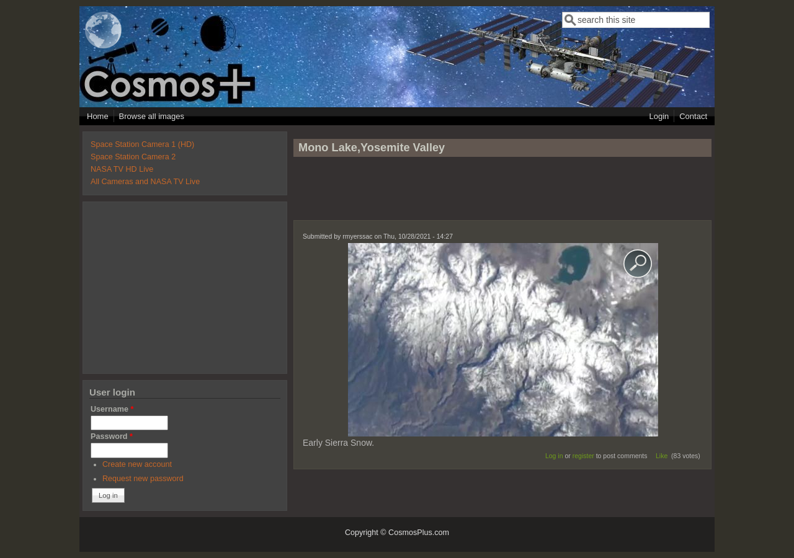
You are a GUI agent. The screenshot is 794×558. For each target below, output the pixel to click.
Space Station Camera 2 (133, 157)
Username (112, 409)
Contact (693, 116)
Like (661, 455)
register (583, 455)
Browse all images (152, 116)
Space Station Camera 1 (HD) (142, 144)
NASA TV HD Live (122, 169)
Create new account (137, 464)
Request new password (143, 478)
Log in (554, 455)
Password (112, 436)
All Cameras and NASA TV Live (145, 181)
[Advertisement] (502, 194)
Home (98, 116)
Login (659, 116)
